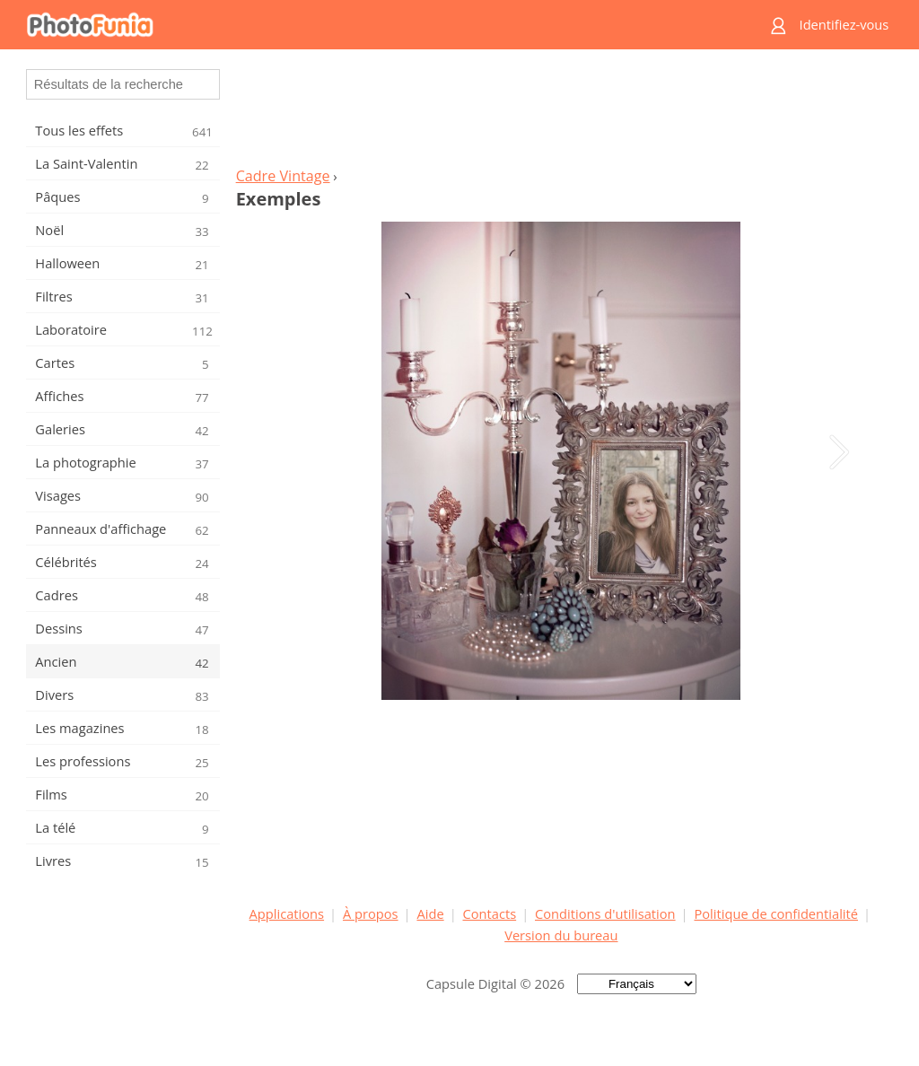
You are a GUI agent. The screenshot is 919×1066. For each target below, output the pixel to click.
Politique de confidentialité (776, 913)
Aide (429, 913)
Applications (286, 913)
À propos (370, 913)
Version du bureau (560, 935)
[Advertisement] (561, 113)
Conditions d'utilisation (605, 913)
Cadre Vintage (283, 176)
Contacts (490, 913)
